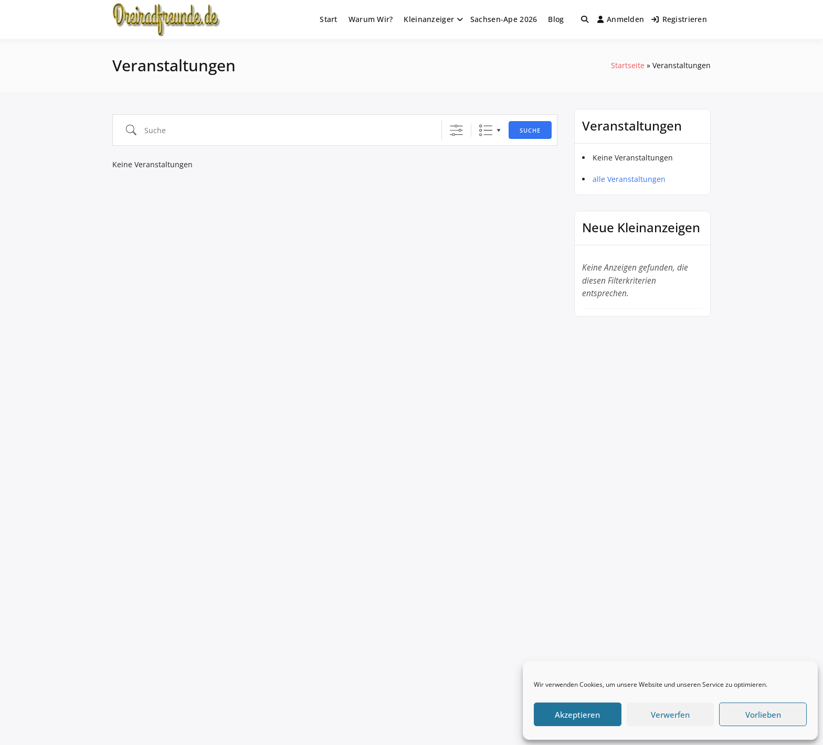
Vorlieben (763, 714)
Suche (530, 130)
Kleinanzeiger (429, 19)
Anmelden (621, 19)
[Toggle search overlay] (584, 19)
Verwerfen (670, 714)
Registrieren (679, 19)
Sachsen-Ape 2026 (503, 19)
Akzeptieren (577, 714)
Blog (556, 19)
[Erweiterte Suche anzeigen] (456, 130)
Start (328, 19)
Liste (485, 130)
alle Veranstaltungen (629, 179)
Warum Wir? (371, 19)
